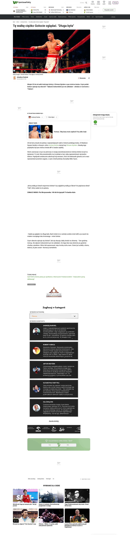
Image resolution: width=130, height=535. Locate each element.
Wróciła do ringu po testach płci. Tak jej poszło (24, 505)
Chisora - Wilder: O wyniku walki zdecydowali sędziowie (48, 524)
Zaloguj (115, 2)
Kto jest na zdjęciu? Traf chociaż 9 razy (24, 524)
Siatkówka (39, 17)
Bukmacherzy (62, 17)
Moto (88, 17)
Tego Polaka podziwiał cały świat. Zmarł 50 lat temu (77, 505)
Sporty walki (52, 17)
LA (93, 17)
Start (14, 22)
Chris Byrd (48, 478)
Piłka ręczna (72, 17)
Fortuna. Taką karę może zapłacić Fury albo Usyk (70, 132)
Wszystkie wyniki (108, 10)
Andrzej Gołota (24, 22)
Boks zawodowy (31, 478)
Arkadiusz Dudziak (22, 77)
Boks (18, 22)
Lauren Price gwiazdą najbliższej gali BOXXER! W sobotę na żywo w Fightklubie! (76, 525)
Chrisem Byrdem (71, 145)
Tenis (32, 17)
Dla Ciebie (17, 17)
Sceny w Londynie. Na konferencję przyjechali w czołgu (49, 505)
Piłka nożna (25, 17)
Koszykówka (81, 17)
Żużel (45, 17)
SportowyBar (99, 17)
